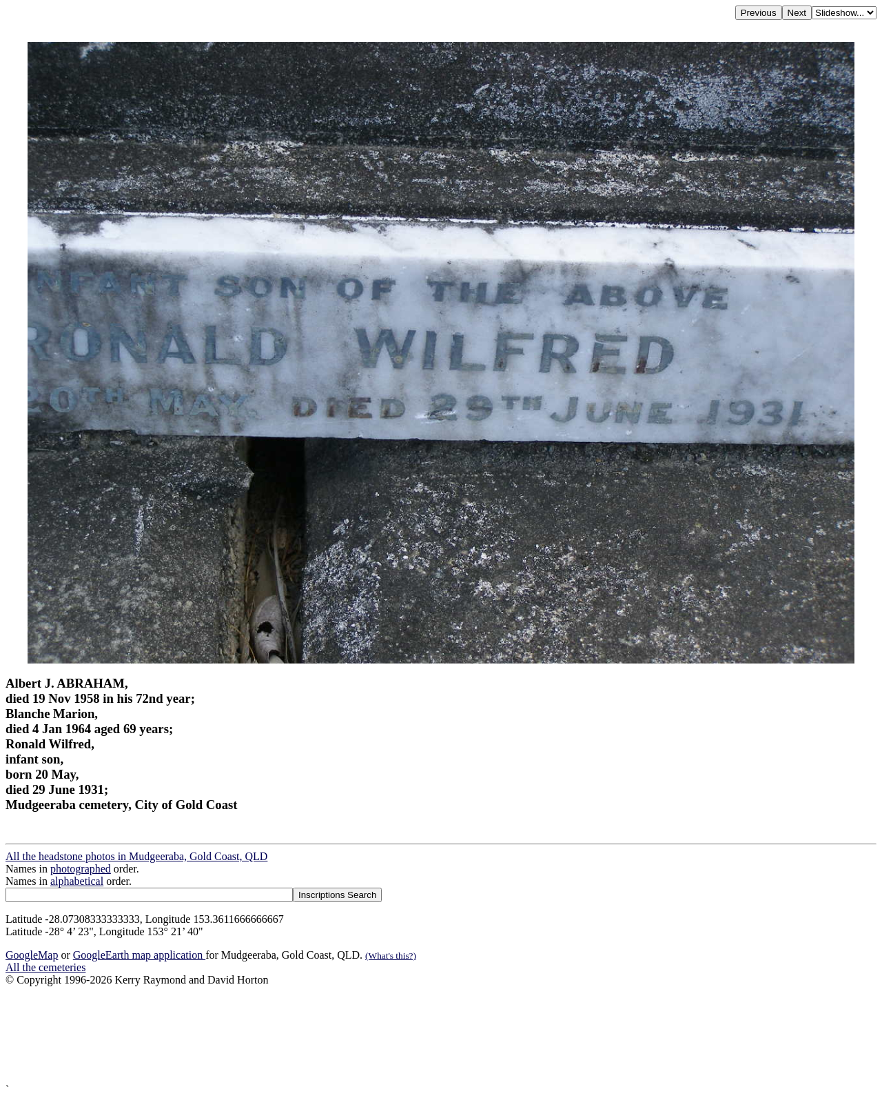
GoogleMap (32, 955)
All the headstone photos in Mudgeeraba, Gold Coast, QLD (136, 856)
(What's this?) (390, 955)
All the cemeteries (45, 967)
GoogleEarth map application (139, 955)
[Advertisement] (419, 1035)
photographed (80, 869)
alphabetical (76, 881)
